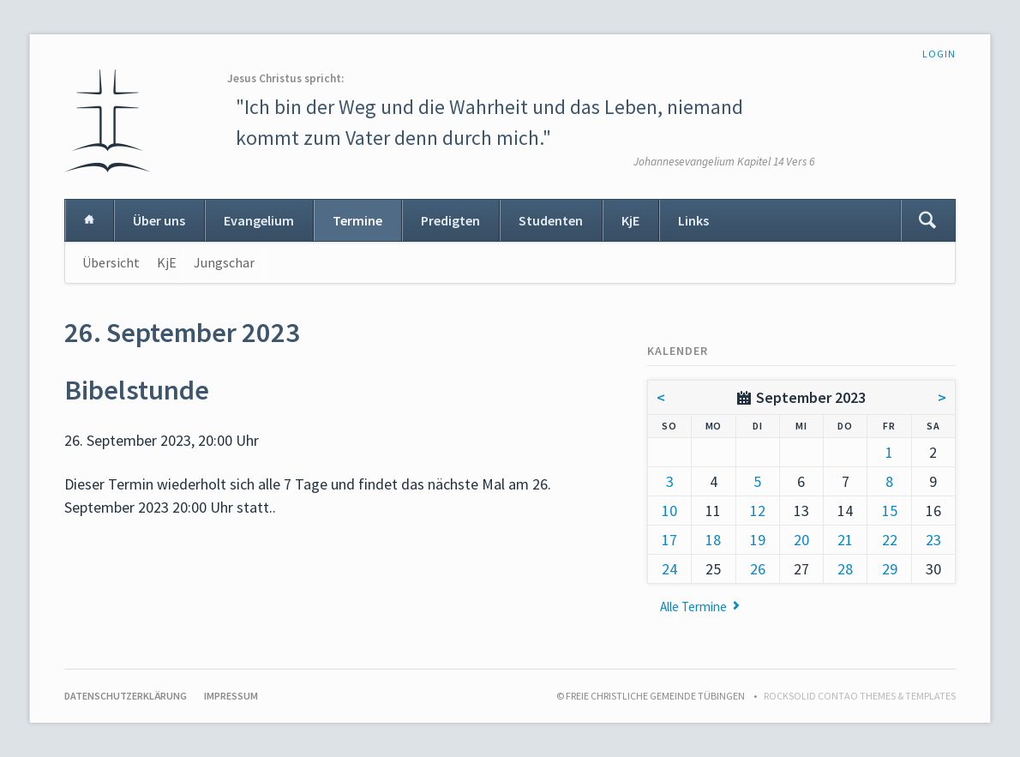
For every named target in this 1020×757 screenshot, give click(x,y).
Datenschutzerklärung (125, 695)
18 (713, 540)
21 (845, 540)
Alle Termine (693, 606)
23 (933, 540)
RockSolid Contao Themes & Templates (860, 695)
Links (693, 220)
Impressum (231, 695)
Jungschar (224, 262)
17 (669, 540)
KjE (630, 220)
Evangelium (259, 220)
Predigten (450, 220)
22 (889, 540)
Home (89, 220)
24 (669, 569)
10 (669, 510)
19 (757, 540)
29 (889, 569)
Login (939, 53)
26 (757, 569)
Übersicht (111, 262)
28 (845, 569)
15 (889, 510)
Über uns (159, 220)
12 (757, 510)
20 (801, 540)
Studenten (551, 220)
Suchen (927, 220)
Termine (357, 220)
